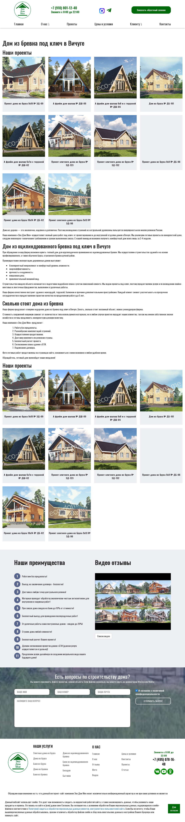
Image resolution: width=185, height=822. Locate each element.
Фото (94, 769)
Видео (95, 775)
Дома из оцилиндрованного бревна (75, 754)
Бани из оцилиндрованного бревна (75, 763)
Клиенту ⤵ (136, 24)
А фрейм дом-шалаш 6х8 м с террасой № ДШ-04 (115, 105)
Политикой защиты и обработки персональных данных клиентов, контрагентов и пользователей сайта (76, 808)
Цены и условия (103, 24)
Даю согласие (174, 808)
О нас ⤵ (45, 24)
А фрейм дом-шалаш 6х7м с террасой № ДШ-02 (24, 163)
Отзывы (96, 764)
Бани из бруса (39, 763)
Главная (19, 24)
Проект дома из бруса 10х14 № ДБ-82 (24, 220)
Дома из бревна (40, 769)
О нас (94, 759)
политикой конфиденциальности (150, 692)
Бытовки (67, 775)
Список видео (103, 636)
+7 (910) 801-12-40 (65, 9)
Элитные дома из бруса (44, 753)
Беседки (66, 770)
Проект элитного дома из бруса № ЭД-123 (69, 163)
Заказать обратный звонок (151, 10)
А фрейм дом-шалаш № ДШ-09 (69, 103)
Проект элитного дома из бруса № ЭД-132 (115, 163)
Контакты (165, 24)
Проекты (72, 24)
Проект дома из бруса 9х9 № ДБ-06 (161, 161)
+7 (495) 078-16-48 (164, 762)
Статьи (125, 769)
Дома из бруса (39, 758)
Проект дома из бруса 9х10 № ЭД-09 (23, 103)
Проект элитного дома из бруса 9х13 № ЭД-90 (69, 221)
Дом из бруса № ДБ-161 (161, 103)
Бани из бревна (40, 774)
